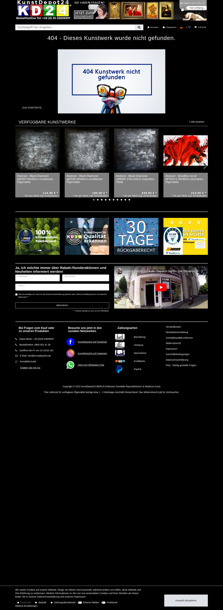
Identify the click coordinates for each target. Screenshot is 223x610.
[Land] (181, 27)
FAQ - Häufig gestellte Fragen (181, 365)
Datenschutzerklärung (177, 360)
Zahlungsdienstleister (65, 602)
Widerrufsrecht (173, 343)
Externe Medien (91, 602)
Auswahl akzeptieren (186, 600)
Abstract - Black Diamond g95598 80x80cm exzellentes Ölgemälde (84, 179)
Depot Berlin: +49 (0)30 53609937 (36, 339)
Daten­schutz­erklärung (48, 596)
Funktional (112, 602)
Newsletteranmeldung (177, 332)
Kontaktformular (28, 361)
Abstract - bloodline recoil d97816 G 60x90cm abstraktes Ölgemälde (184, 179)
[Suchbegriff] (75, 27)
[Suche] (139, 27)
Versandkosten (173, 326)
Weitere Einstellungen (26, 606)
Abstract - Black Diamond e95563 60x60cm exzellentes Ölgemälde (35, 179)
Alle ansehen (196, 121)
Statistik (42, 602)
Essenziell (25, 602)
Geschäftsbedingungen (178, 354)
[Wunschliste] (188, 27)
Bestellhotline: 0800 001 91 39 (34, 344)
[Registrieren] (169, 27)
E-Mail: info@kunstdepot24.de (35, 355)
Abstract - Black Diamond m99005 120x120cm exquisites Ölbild (135, 179)
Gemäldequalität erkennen (179, 337)
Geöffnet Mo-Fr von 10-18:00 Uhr (36, 350)
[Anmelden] (153, 27)
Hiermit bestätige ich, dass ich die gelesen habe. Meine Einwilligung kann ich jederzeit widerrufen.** (62, 295)
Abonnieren (62, 305)
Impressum (171, 348)
